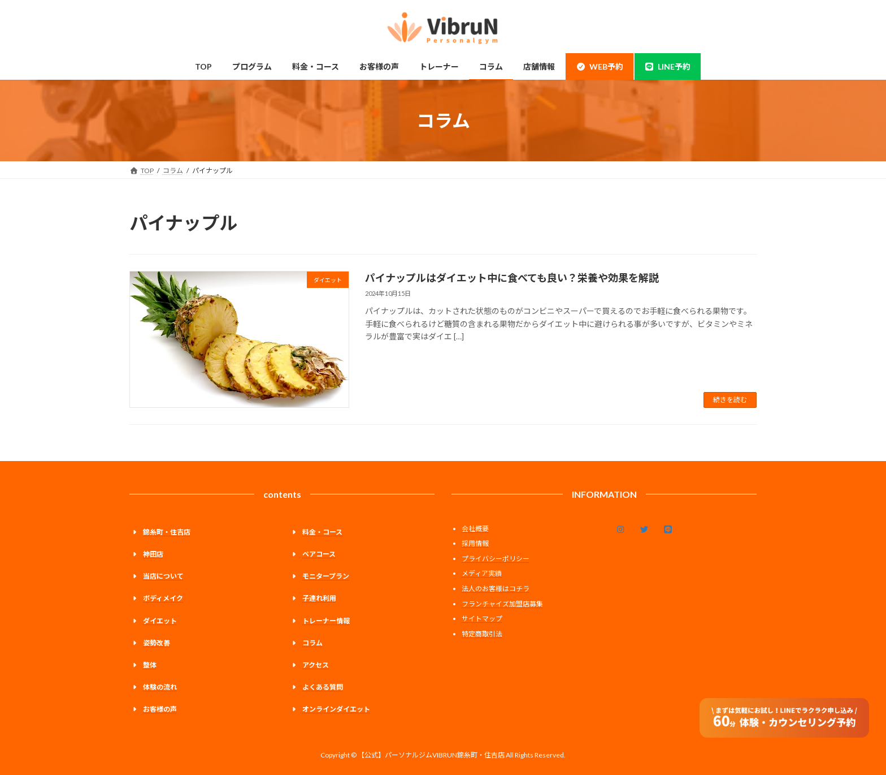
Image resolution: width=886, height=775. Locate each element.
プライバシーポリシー (495, 558)
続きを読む (730, 399)
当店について (163, 576)
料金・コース (322, 532)
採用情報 (475, 543)
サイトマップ (482, 618)
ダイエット (160, 620)
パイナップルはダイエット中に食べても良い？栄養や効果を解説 (512, 278)
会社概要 (475, 528)
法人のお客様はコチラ (495, 588)
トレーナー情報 (326, 620)
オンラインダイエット (336, 709)
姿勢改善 (156, 643)
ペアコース (319, 554)
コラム (312, 643)
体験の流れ (160, 687)
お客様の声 (160, 709)
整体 (150, 665)
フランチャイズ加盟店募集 (502, 604)
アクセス (315, 665)
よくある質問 (322, 687)
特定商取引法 (482, 634)
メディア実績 (482, 573)
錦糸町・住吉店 (166, 532)
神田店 (153, 554)
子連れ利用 (319, 598)
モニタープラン (325, 576)
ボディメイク (163, 598)
